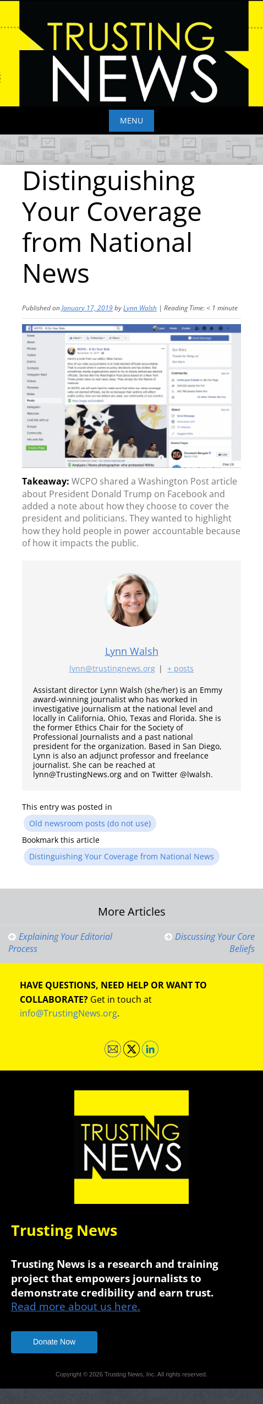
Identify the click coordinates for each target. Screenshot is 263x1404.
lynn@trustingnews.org (112, 668)
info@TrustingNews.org (68, 1013)
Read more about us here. (75, 1306)
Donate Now (54, 1341)
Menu (131, 120)
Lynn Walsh (140, 308)
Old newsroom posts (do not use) (90, 823)
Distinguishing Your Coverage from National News (121, 856)
